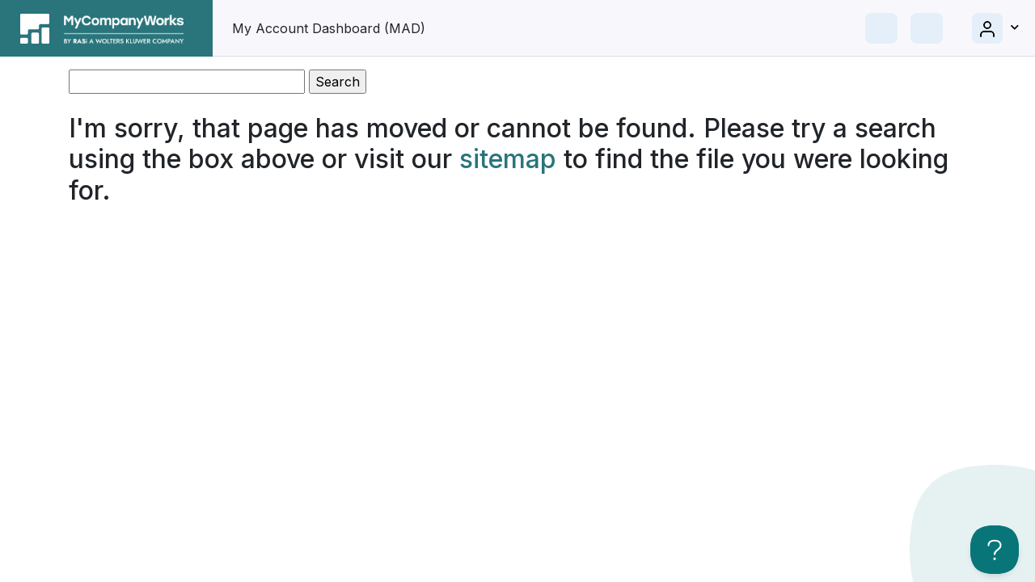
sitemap (507, 159)
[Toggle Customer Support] (994, 549)
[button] (995, 28)
